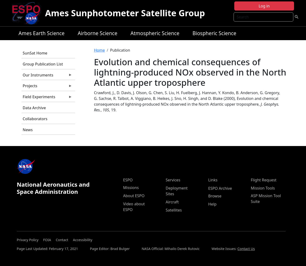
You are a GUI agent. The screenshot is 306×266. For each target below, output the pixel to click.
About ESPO (133, 195)
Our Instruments (47, 76)
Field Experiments (47, 98)
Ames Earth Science (42, 33)
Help (212, 204)
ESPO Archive (220, 188)
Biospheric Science (214, 33)
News (28, 129)
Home (99, 50)
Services (173, 180)
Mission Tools (263, 188)
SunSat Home (35, 53)
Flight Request (263, 180)
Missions (131, 187)
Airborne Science (97, 33)
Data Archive (34, 107)
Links (213, 180)
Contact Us (246, 248)
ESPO (128, 180)
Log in (264, 6)
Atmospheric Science (155, 33)
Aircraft (172, 202)
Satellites (174, 210)
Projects (47, 87)
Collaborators (35, 118)
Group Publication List (43, 64)
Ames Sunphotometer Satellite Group (125, 13)
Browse (214, 196)
